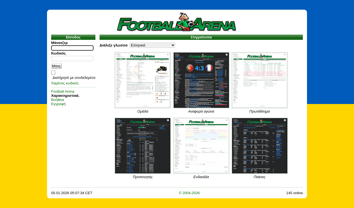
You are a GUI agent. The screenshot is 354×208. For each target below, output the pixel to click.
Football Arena (62, 91)
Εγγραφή (58, 104)
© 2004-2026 (189, 193)
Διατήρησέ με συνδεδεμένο (74, 78)
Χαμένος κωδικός (65, 83)
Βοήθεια (57, 100)
